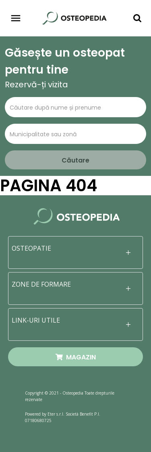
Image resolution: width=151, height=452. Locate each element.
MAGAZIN (76, 357)
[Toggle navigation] (16, 18)
